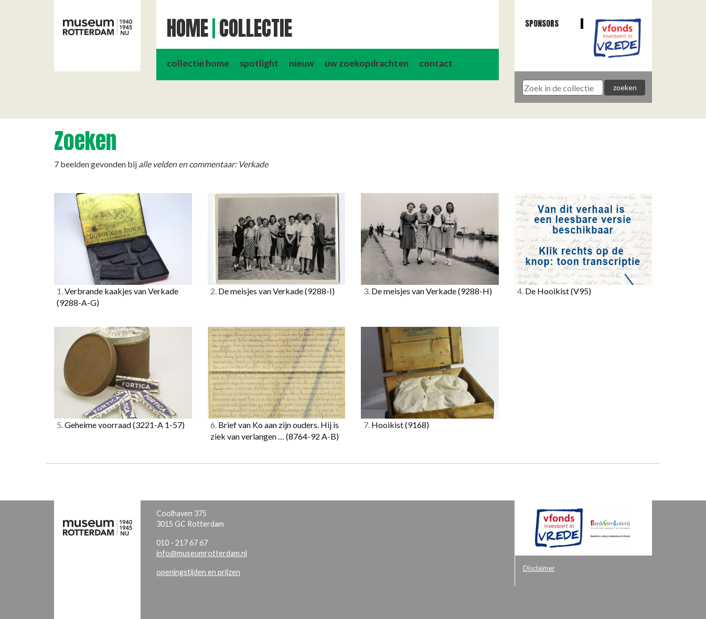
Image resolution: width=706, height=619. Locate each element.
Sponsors (542, 23)
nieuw (301, 63)
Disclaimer (539, 568)
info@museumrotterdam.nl (201, 553)
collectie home (198, 63)
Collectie (255, 28)
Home (187, 28)
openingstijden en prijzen (198, 572)
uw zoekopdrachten (367, 63)
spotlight (259, 63)
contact (436, 63)
